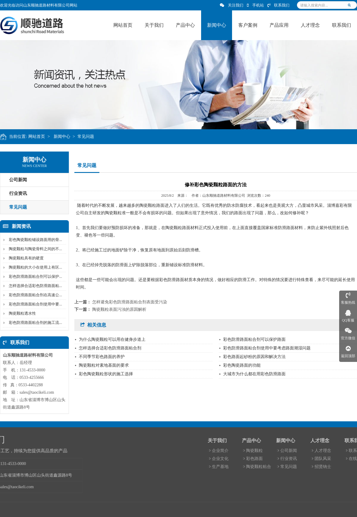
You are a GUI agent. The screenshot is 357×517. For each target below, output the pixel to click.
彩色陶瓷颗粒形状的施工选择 (106, 374)
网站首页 (42, 136)
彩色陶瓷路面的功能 (242, 365)
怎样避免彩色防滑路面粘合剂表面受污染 (129, 302)
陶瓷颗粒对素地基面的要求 (104, 365)
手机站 (255, 5)
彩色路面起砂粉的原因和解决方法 (254, 356)
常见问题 (91, 136)
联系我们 (278, 5)
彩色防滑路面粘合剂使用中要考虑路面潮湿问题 (267, 348)
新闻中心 (67, 136)
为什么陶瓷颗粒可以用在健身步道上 (112, 339)
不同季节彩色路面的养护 (102, 356)
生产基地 (315, 466)
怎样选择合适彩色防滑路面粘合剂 (110, 348)
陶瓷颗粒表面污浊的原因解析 (119, 309)
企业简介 (315, 450)
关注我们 (231, 5)
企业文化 (315, 458)
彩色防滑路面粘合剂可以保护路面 (254, 339)
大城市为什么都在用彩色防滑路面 (254, 374)
